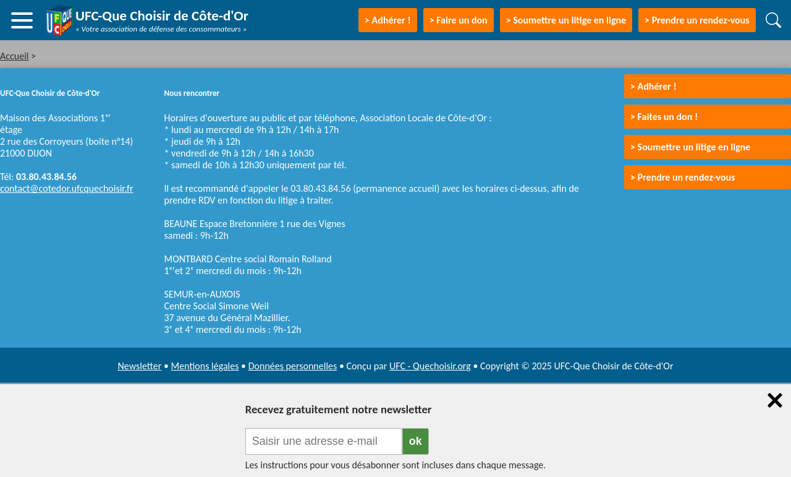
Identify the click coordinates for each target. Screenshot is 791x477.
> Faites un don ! (664, 116)
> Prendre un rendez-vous (697, 20)
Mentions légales (205, 366)
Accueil (14, 56)
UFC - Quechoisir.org (430, 366)
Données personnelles (292, 366)
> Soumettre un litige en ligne (566, 20)
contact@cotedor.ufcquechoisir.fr (66, 188)
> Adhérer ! (653, 86)
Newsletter (140, 366)
